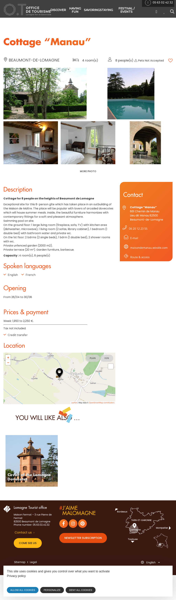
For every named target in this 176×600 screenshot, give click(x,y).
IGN (106, 358)
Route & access (136, 257)
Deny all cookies (80, 590)
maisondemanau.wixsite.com (145, 248)
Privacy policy (16, 576)
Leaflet (74, 402)
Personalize (52, 590)
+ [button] (8, 357)
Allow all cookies (22, 590)
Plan (93, 358)
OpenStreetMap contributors (101, 402)
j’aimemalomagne (77, 511)
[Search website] (171, 12)
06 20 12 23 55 (134, 229)
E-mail (130, 238)
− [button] (8, 362)
